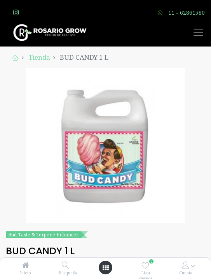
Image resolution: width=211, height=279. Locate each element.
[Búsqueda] (65, 265)
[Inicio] (25, 265)
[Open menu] (106, 267)
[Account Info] (185, 265)
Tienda (39, 57)
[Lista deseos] (145, 265)
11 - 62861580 (186, 12)
